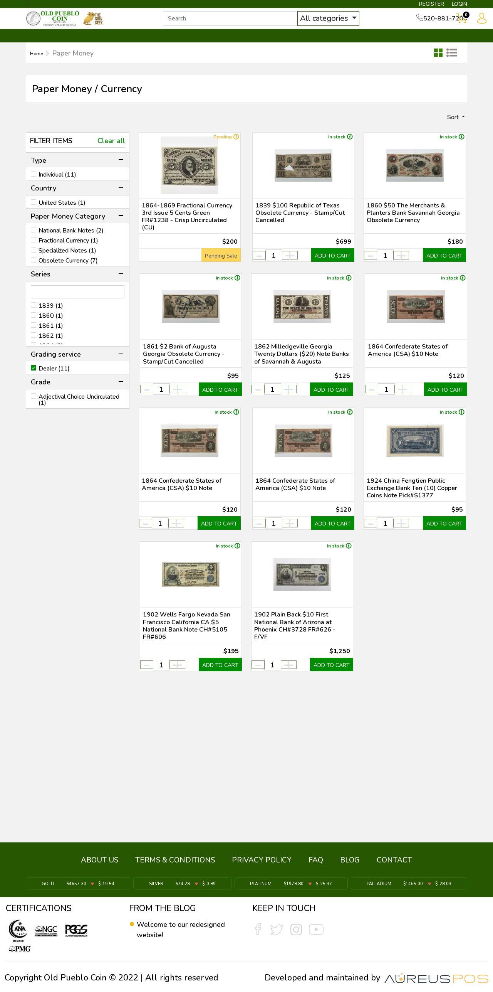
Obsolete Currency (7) (68, 275)
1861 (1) (51, 340)
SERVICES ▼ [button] (342, 49)
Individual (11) (57, 189)
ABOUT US (99, 866)
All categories (341, 26)
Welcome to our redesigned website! (175, 930)
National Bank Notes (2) (71, 245)
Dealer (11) (54, 384)
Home (39, 66)
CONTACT (441, 49)
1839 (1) (51, 320)
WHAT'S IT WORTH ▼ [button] (191, 49)
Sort (449, 130)
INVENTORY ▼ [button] (109, 49)
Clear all (111, 155)
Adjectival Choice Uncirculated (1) (79, 414)
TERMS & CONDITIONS (175, 866)
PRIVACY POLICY (262, 866)
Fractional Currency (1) (68, 255)
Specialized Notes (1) (67, 265)
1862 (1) (51, 350)
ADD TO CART (327, 294)
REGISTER (417, 6)
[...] (246, 26)
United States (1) (62, 217)
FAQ (316, 866)
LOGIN (452, 6)
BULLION (50, 49)
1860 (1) (51, 330)
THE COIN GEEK (274, 49)
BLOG (350, 866)
